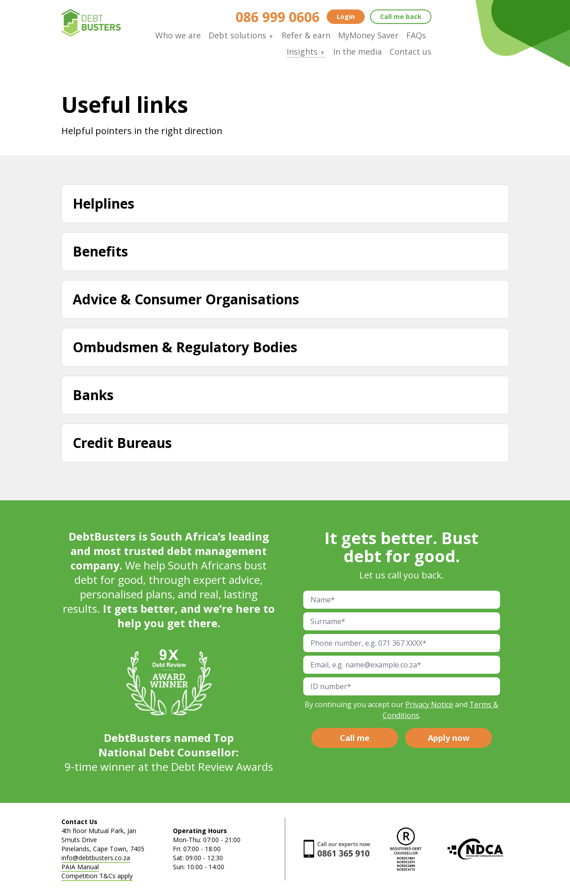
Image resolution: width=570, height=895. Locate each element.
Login (346, 16)
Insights (306, 51)
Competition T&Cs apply (97, 876)
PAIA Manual (80, 866)
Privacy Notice (429, 704)
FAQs (416, 35)
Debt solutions (241, 35)
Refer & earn (306, 35)
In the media (357, 51)
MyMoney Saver (368, 35)
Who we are (178, 35)
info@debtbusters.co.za (95, 857)
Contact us (410, 51)
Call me (401, 16)
